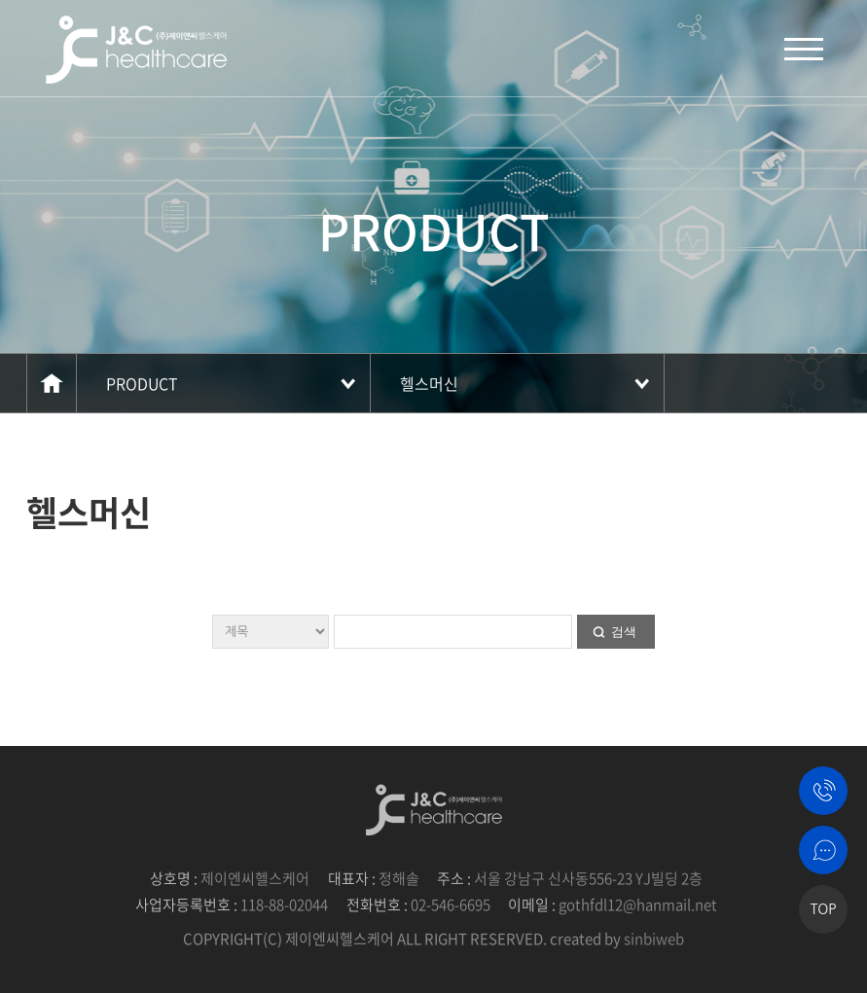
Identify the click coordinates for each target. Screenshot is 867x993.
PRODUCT (142, 383)
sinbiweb (654, 938)
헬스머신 (429, 383)
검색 (623, 631)
